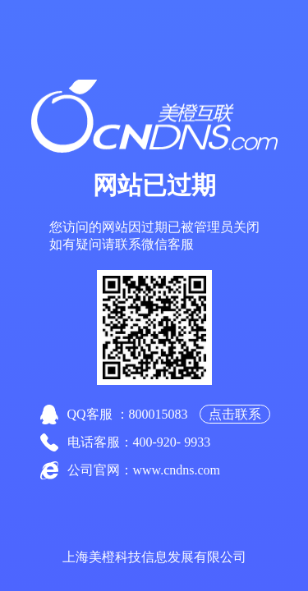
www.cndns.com (177, 470)
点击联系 (235, 414)
